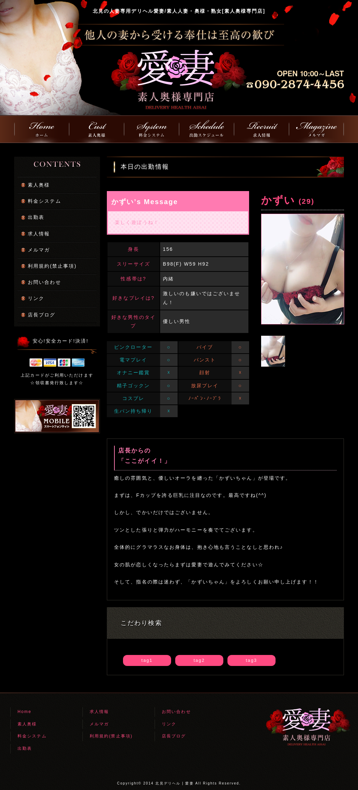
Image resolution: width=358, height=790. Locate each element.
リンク (36, 298)
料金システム (44, 201)
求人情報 (39, 233)
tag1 (147, 660)
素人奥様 (39, 185)
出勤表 (36, 217)
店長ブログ (42, 315)
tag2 (199, 660)
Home (24, 711)
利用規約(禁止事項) (52, 266)
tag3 (251, 660)
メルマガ (39, 250)
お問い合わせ (44, 282)
